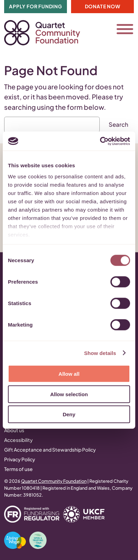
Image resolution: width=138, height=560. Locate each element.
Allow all (69, 374)
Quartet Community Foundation (54, 481)
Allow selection (69, 394)
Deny (69, 414)
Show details (100, 353)
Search (118, 124)
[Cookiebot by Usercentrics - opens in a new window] (100, 140)
